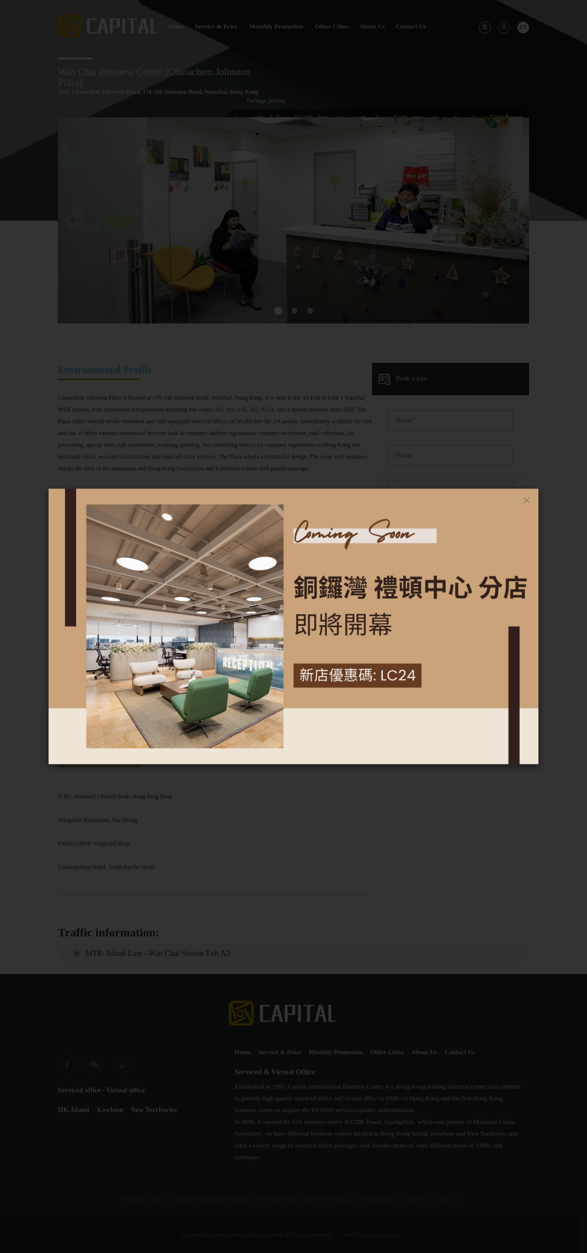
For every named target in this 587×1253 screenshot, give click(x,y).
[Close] (526, 500)
